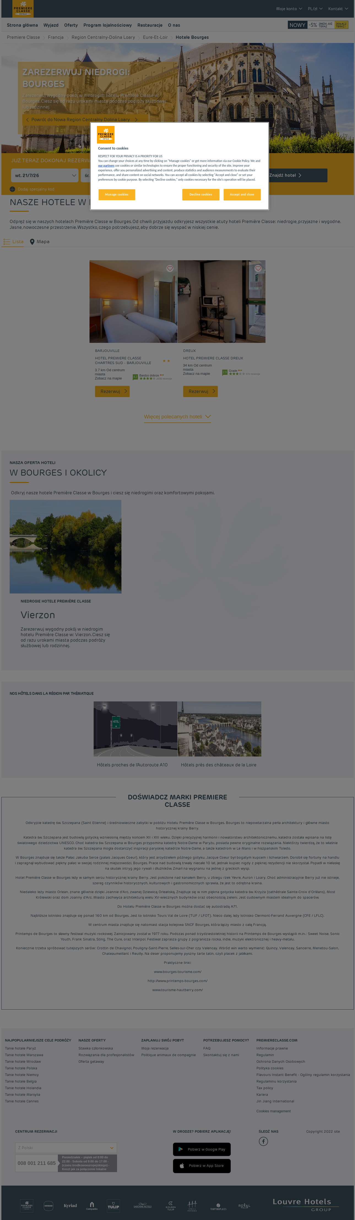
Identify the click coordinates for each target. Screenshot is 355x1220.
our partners (106, 165)
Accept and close (242, 194)
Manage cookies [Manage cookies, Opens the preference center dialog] (116, 194)
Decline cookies (201, 194)
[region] (179, 166)
